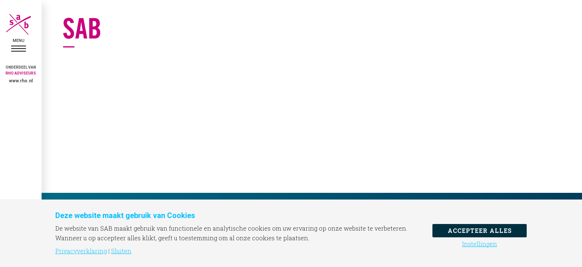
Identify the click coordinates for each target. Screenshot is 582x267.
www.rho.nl (21, 80)
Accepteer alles (480, 230)
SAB (18, 24)
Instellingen (479, 244)
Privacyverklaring (81, 251)
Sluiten (121, 251)
